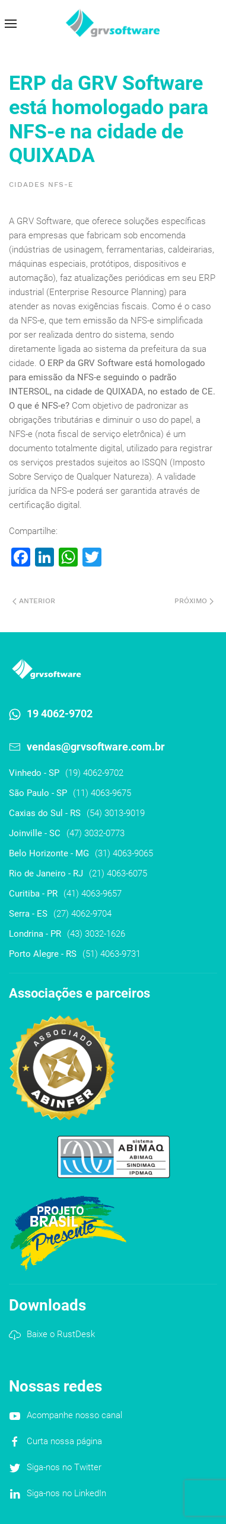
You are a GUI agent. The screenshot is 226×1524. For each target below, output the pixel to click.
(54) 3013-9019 (116, 813)
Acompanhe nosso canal (74, 1415)
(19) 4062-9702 (94, 773)
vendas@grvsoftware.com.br (96, 746)
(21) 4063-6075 (118, 873)
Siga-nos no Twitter (64, 1467)
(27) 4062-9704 (82, 913)
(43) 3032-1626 (96, 933)
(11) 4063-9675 (102, 793)
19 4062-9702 (60, 713)
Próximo (194, 601)
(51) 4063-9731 (111, 954)
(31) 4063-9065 (124, 853)
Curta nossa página (64, 1441)
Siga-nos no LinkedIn (66, 1493)
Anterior (33, 601)
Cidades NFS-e (41, 184)
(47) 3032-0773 (95, 833)
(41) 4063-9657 (92, 893)
